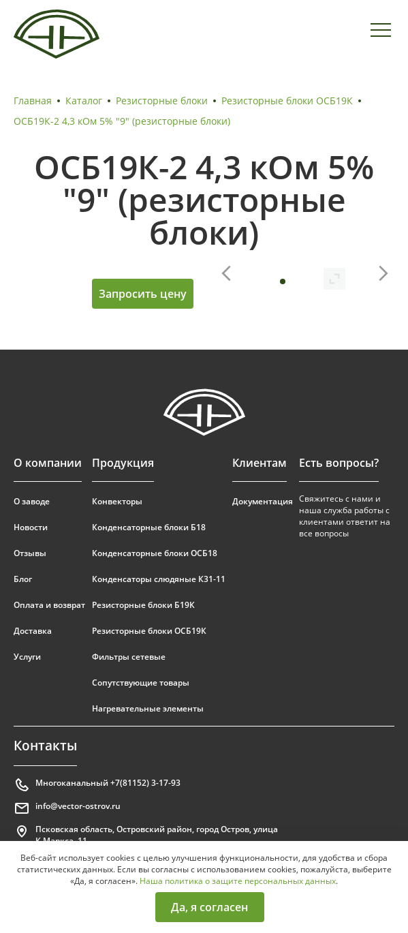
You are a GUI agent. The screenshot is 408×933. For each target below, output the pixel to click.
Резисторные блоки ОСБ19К (287, 100)
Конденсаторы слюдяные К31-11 (158, 579)
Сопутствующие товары (140, 682)
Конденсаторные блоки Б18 (149, 527)
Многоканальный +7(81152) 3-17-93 (97, 785)
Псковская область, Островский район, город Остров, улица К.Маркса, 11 (146, 834)
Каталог (83, 100)
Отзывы (30, 553)
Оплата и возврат (49, 605)
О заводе (32, 501)
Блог (23, 579)
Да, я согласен (209, 907)
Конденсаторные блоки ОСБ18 (154, 553)
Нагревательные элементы (148, 708)
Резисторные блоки (162, 100)
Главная (33, 100)
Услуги (27, 656)
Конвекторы (117, 501)
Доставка (33, 631)
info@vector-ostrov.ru (67, 808)
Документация (262, 501)
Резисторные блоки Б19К (143, 605)
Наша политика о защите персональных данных (238, 881)
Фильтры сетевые (129, 656)
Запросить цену (143, 293)
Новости (31, 527)
